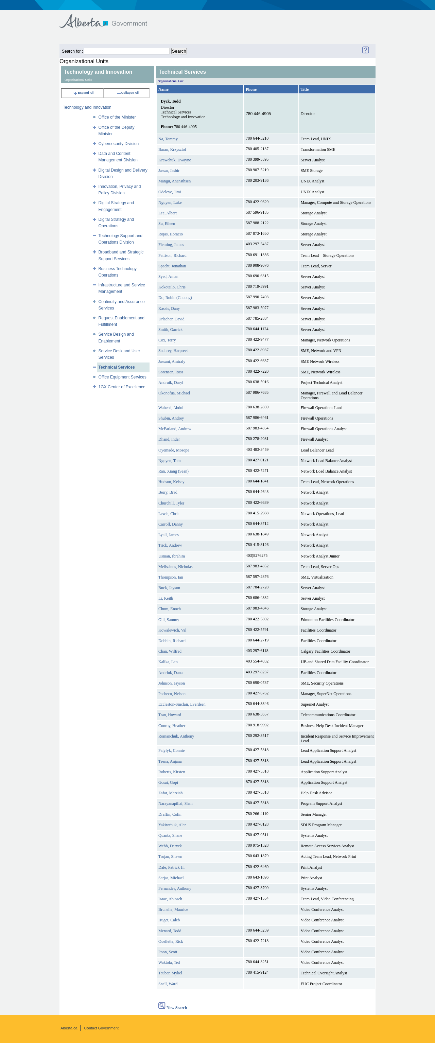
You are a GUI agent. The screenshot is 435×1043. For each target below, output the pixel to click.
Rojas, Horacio (170, 234)
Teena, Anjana (169, 761)
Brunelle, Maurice (173, 909)
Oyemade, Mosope (173, 450)
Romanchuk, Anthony (176, 736)
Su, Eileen (166, 223)
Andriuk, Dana (170, 672)
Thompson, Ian (170, 577)
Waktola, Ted (169, 962)
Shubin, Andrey (171, 418)
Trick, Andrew (170, 545)
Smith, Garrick (170, 329)
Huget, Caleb (169, 920)
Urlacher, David (171, 319)
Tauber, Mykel (170, 973)
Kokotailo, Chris (172, 287)
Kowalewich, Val (172, 630)
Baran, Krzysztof (172, 149)
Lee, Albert (167, 213)
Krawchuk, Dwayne (174, 160)
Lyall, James (168, 534)
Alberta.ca (68, 1028)
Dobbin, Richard (172, 640)
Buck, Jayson (169, 587)
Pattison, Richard (172, 255)
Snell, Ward (167, 984)
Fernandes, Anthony (174, 888)
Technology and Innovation (87, 107)
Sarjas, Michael (171, 878)
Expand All (83, 92)
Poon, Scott (167, 952)
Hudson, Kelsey (171, 481)
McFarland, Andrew (174, 428)
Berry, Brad (167, 492)
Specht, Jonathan (172, 266)
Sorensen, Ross (170, 372)
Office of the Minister (117, 117)
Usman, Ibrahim (171, 556)
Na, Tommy (168, 139)
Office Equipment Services (122, 377)
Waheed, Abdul (171, 407)
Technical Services (117, 367)
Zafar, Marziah (170, 793)
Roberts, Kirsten (171, 772)
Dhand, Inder (169, 439)
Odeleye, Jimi (169, 192)
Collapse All (128, 92)
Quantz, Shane (170, 835)
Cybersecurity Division (119, 143)
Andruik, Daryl (170, 382)
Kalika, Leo (168, 661)
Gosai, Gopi (168, 782)
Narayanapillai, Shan (175, 803)
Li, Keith (165, 598)
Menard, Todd (169, 931)
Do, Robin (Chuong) (175, 297)
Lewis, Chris (168, 513)
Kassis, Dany (169, 308)
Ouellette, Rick (170, 941)
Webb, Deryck (170, 846)
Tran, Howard (169, 714)
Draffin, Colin (169, 814)
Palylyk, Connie (171, 750)
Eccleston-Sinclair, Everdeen (182, 704)
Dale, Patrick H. (171, 867)
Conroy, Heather (171, 725)
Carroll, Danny (170, 524)
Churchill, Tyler (171, 503)
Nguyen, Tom (169, 460)
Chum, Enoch (169, 608)
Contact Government (101, 1028)
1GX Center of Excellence (122, 387)
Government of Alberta (109, 17)
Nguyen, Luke (170, 202)
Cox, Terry (167, 340)
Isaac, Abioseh (170, 899)
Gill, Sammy (168, 619)
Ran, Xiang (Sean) (173, 471)
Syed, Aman (168, 276)
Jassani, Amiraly (171, 361)
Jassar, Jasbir (168, 170)
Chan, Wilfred (169, 651)
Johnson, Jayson (171, 683)
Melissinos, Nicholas (175, 566)
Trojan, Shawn (170, 856)
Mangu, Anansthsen (174, 181)
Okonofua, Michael (174, 393)
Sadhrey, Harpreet (173, 350)
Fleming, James (171, 244)
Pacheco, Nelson (172, 693)
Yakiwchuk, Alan (172, 825)
